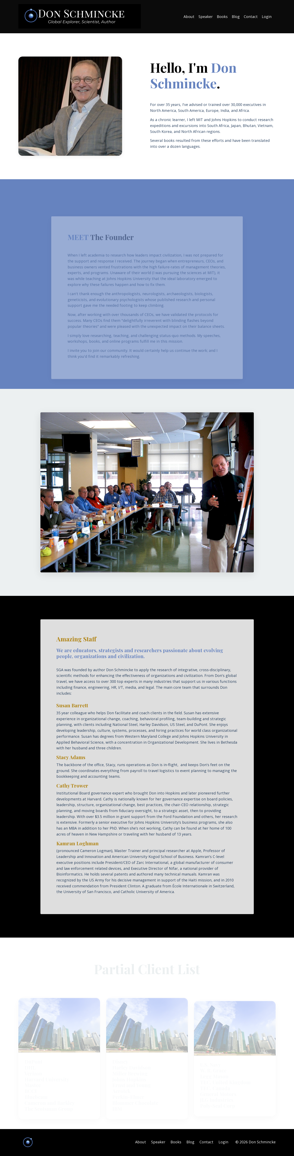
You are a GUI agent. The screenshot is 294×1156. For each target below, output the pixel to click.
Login (267, 16)
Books (222, 16)
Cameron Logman (96, 851)
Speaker (205, 16)
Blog (236, 16)
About (189, 16)
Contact (251, 16)
